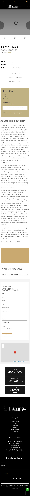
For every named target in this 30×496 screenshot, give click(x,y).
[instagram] (20, 478)
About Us (15, 427)
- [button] (2, 347)
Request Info (15, 73)
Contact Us (15, 431)
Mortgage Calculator (15, 108)
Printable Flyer (15, 81)
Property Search (15, 421)
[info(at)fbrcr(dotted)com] (26, 1)
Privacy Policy (6, 486)
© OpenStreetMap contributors (24, 361)
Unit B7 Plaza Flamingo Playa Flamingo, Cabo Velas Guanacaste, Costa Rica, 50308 (16, 450)
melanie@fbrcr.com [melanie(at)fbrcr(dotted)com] (16, 447)
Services (15, 423)
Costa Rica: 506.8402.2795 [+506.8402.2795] (15, 441)
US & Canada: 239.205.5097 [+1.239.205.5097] (16, 443)
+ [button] (2, 345)
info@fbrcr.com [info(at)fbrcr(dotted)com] (16, 445)
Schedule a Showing (15, 77)
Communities (15, 425)
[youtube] (13, 478)
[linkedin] (16, 478)
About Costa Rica (15, 429)
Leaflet (14, 361)
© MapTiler (17, 361)
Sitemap (11, 486)
